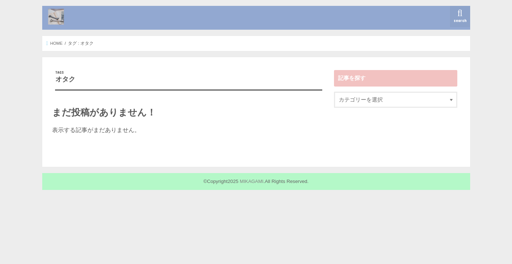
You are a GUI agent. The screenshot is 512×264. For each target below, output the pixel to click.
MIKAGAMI (252, 181)
